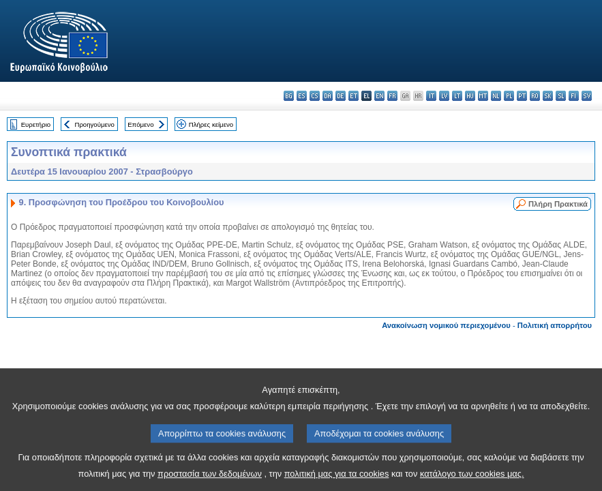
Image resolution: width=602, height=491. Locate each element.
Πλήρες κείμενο (211, 124)
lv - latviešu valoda (444, 96)
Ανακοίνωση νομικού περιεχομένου (446, 325)
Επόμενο (140, 124)
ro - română (535, 96)
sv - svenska (587, 96)
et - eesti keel (353, 96)
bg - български (289, 96)
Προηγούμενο (94, 124)
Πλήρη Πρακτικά (558, 204)
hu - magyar (470, 96)
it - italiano (431, 96)
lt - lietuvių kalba (457, 96)
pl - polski (509, 96)
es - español (302, 96)
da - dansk (327, 96)
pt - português (522, 96)
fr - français (392, 96)
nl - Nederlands (496, 96)
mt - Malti (483, 96)
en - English (379, 96)
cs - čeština (315, 96)
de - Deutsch (340, 96)
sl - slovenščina (561, 96)
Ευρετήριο (35, 124)
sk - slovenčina (548, 96)
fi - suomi (574, 96)
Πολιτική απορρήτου (554, 325)
